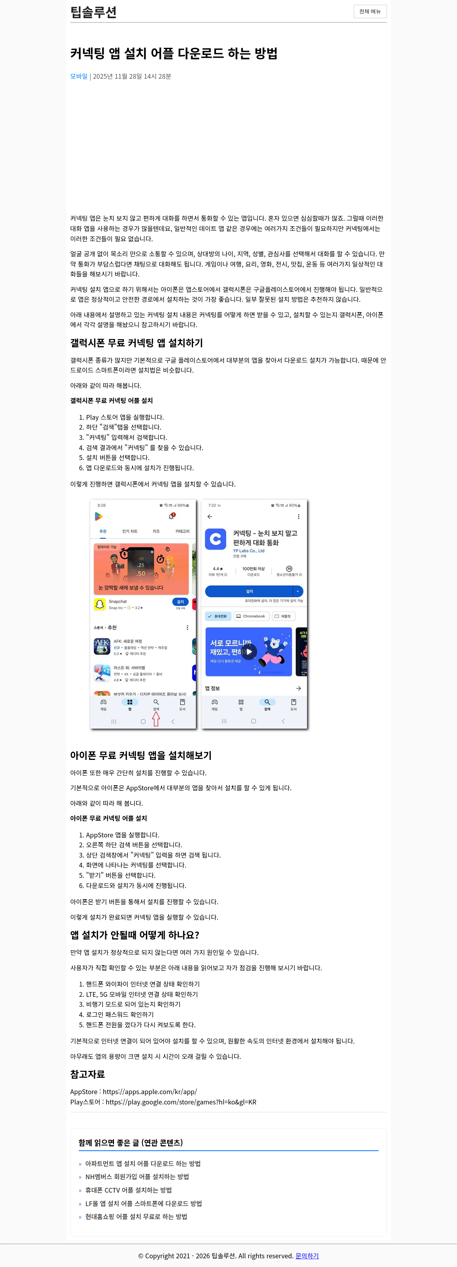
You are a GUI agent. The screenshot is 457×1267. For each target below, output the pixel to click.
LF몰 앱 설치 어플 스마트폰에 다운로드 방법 (143, 1203)
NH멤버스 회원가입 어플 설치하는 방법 (137, 1176)
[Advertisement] (228, 142)
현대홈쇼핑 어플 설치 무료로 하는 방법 (136, 1216)
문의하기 (307, 1255)
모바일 (80, 76)
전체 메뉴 (370, 11)
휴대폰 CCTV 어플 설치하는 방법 (128, 1190)
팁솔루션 (93, 11)
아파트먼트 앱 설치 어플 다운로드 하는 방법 (143, 1163)
